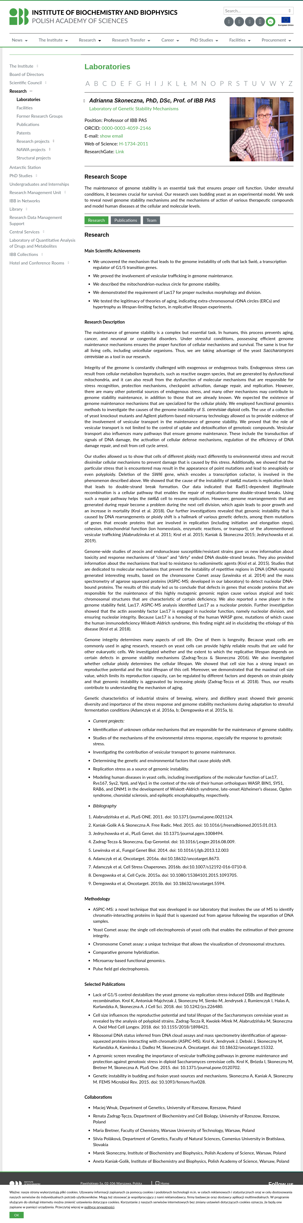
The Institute (50, 39)
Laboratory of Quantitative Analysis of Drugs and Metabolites (42, 243)
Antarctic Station (25, 167)
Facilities (237, 39)
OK (16, 1215)
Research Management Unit (35, 192)
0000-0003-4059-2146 (126, 128)
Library (15, 209)
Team (151, 220)
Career (167, 39)
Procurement (274, 39)
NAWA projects (31, 149)
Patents (24, 132)
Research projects (33, 141)
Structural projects (34, 157)
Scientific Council (25, 82)
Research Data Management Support (35, 220)
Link (120, 151)
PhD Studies (201, 39)
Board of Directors (26, 74)
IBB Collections (23, 254)
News (17, 39)
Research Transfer (128, 39)
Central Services (24, 231)
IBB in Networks (24, 200)
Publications (28, 124)
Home (162, 1183)
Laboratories (28, 99)
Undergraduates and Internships (39, 184)
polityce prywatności (99, 1207)
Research (87, 39)
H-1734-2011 (133, 143)
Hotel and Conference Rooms (36, 262)
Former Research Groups (39, 116)
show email (111, 136)
